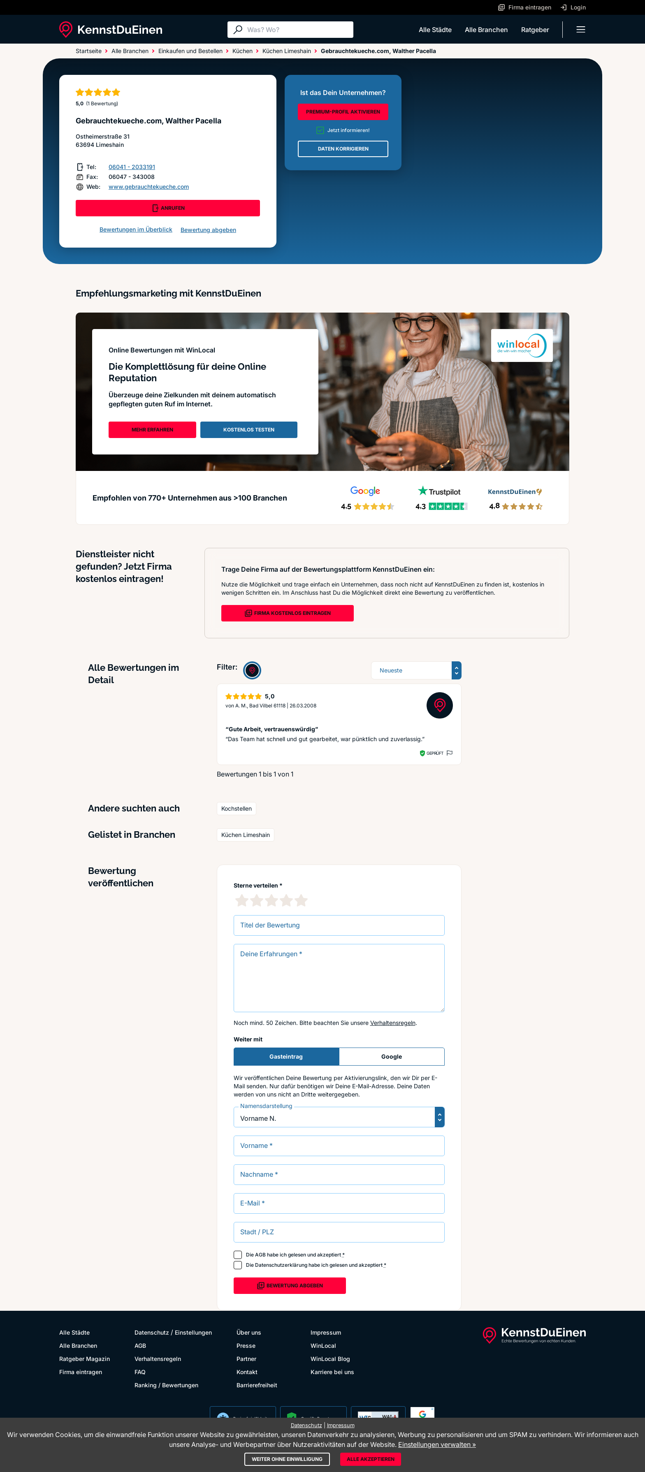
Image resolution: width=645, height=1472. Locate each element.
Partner (246, 1358)
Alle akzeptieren (370, 1459)
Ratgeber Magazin (84, 1358)
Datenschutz (152, 1332)
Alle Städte (435, 29)
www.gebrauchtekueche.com (149, 186)
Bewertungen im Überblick (136, 229)
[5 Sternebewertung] (301, 900)
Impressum (326, 1332)
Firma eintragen (80, 1371)
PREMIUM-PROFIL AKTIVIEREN (343, 112)
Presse (246, 1345)
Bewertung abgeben (208, 229)
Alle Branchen (486, 29)
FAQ (140, 1371)
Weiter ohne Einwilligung (287, 1459)
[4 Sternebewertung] (286, 900)
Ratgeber (535, 29)
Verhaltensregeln (392, 1022)
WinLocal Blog (330, 1358)
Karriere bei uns (332, 1371)
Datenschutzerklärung (281, 1265)
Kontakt (247, 1371)
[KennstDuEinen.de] (110, 29)
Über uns (249, 1332)
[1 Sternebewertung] (241, 900)
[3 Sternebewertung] (271, 900)
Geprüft (435, 753)
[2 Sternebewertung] (256, 900)
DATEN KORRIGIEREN (343, 149)
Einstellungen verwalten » (437, 1444)
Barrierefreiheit (257, 1385)
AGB (260, 1255)
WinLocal (323, 1345)
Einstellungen (193, 1332)
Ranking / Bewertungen (166, 1385)
